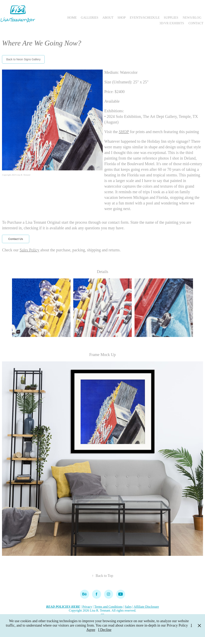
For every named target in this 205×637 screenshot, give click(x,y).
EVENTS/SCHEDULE (145, 17)
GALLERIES (89, 17)
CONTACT (196, 23)
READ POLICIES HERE (63, 606)
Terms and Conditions (108, 606)
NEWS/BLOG (192, 17)
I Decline (104, 630)
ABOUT (107, 17)
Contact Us (15, 239)
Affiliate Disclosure (146, 606)
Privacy (87, 606)
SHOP (122, 17)
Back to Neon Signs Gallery (23, 59)
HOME (72, 17)
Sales (128, 606)
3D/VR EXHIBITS (171, 23)
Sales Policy (29, 250)
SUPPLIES (171, 17)
